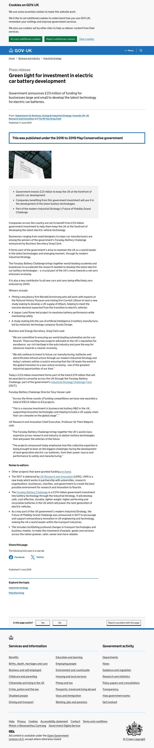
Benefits (13, 657)
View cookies (86, 39)
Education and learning (69, 657)
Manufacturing (16, 593)
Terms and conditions (95, 721)
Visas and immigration (68, 695)
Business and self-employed (25, 670)
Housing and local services (71, 676)
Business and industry (29, 58)
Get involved (110, 702)
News (106, 663)
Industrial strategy (52, 58)
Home (12, 58)
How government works (116, 695)
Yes (45, 622)
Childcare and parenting (23, 676)
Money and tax (64, 682)
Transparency (110, 689)
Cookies (33, 721)
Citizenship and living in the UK (26, 682)
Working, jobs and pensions (71, 702)
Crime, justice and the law (24, 689)
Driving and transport (21, 702)
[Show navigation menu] (129, 50)
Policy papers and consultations (121, 682)
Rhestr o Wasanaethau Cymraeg (27, 725)
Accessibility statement (54, 721)
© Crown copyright (134, 739)
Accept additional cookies (26, 39)
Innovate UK (78, 115)
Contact (75, 721)
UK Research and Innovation (56, 476)
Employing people (66, 663)
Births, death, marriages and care (28, 663)
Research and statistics (116, 676)
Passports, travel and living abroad (76, 689)
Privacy (21, 721)
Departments (110, 657)
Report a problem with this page (123, 622)
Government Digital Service (64, 725)
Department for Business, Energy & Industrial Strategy (43, 115)
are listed (65, 471)
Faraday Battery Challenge (32, 492)
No (62, 622)
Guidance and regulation (117, 670)
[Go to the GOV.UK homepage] (20, 50)
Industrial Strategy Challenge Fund (71, 382)
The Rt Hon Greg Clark (49, 118)
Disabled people (18, 695)
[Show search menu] (141, 50)
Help (11, 721)
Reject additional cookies (60, 39)
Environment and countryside (73, 670)
